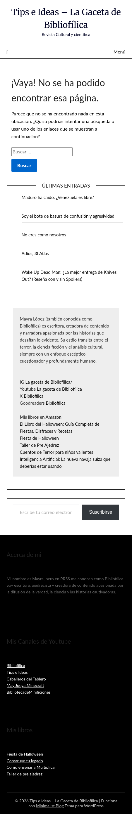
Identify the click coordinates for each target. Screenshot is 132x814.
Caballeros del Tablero (26, 678)
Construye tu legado (25, 760)
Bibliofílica (56, 403)
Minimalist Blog (50, 805)
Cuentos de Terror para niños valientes (56, 452)
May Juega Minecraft (25, 685)
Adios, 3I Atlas (35, 253)
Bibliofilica (33, 396)
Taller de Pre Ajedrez (39, 445)
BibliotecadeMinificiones (29, 692)
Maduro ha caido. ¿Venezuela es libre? (58, 197)
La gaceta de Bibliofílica (59, 389)
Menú (120, 51)
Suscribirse (100, 512)
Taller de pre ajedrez (25, 773)
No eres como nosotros (44, 234)
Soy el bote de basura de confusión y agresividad (68, 216)
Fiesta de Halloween (39, 438)
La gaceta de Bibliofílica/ (48, 382)
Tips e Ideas (17, 672)
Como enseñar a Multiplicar (31, 767)
